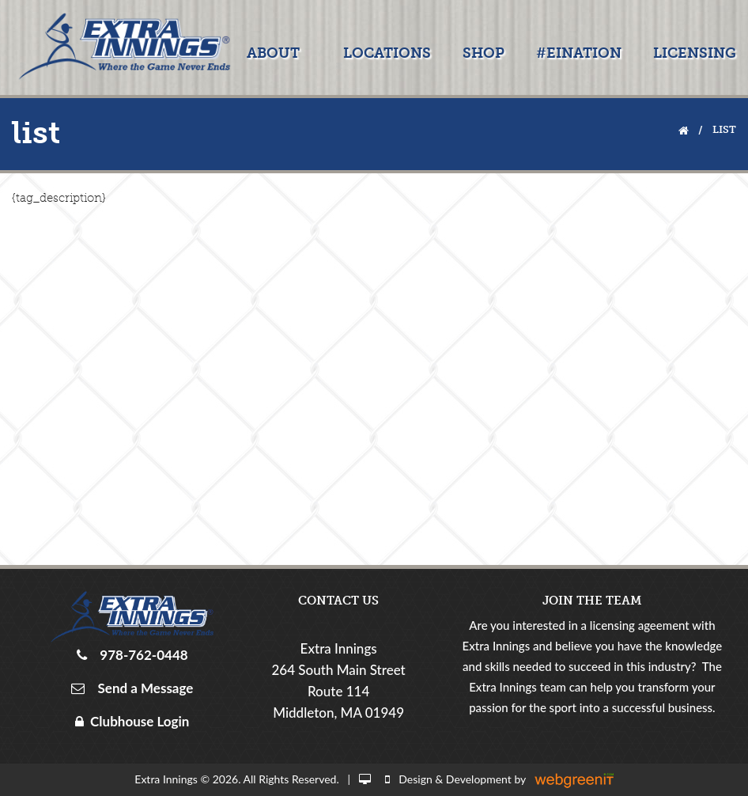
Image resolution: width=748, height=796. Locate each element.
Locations (387, 53)
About (273, 53)
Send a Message (142, 688)
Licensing (694, 53)
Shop (483, 53)
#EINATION (578, 53)
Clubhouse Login (132, 721)
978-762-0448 (140, 654)
